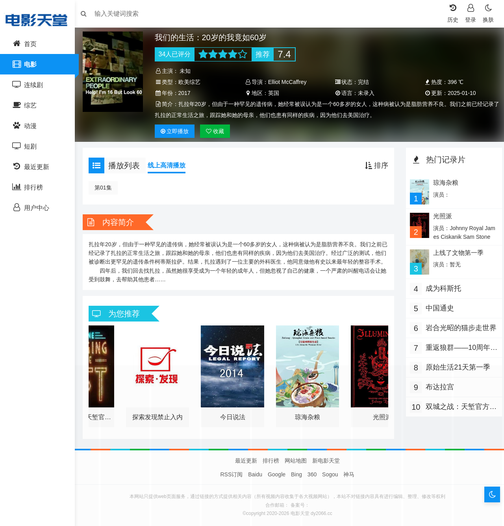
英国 (274, 93)
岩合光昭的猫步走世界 (455, 328)
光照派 (440, 215)
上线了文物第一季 (456, 252)
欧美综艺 (192, 82)
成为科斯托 (441, 287)
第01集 (107, 187)
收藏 (218, 131)
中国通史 (438, 307)
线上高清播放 (170, 165)
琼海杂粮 (443, 182)
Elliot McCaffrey (288, 82)
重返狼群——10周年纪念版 (456, 347)
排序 (374, 165)
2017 (187, 93)
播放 (177, 131)
